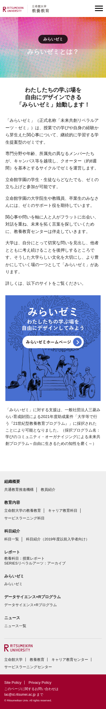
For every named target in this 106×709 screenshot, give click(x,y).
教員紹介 (48, 489)
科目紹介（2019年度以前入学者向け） (57, 539)
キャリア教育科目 (62, 510)
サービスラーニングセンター (28, 667)
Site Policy (12, 682)
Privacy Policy (40, 682)
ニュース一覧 (15, 626)
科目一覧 (11, 539)
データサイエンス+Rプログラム (30, 605)
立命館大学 (13, 659)
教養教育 (37, 659)
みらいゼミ (13, 584)
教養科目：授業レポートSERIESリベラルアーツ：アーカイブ (35, 560)
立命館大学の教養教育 (22, 510)
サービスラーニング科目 (24, 518)
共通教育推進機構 (19, 489)
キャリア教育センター (69, 659)
